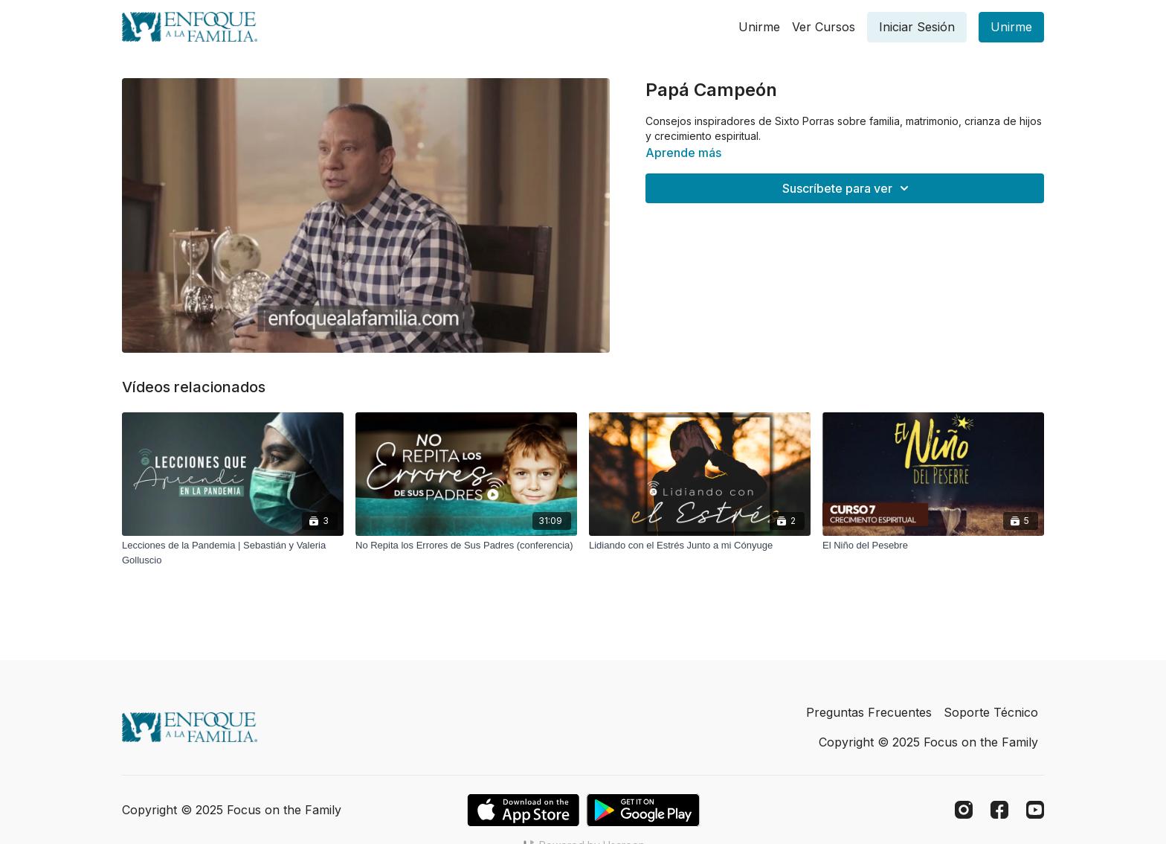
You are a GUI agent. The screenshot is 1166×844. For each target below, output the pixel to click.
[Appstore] (523, 810)
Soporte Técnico (991, 712)
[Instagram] (964, 810)
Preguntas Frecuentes (869, 712)
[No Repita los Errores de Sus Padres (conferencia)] (466, 545)
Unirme (759, 26)
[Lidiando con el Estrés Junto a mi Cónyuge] (700, 545)
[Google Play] (643, 810)
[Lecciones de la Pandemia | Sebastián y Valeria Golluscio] (233, 552)
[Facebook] (999, 810)
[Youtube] (1035, 810)
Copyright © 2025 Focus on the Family (928, 742)
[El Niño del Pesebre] (933, 545)
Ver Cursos (823, 26)
